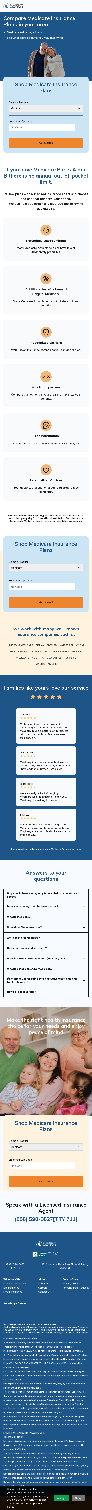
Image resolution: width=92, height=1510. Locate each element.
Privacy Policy (71, 1283)
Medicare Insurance (14, 1283)
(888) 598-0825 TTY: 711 (15, 1266)
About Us (43, 1283)
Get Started (46, 142)
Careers (42, 1287)
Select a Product (18, 102)
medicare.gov (10, 1351)
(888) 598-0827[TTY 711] (46, 1219)
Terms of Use (70, 1279)
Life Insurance (11, 1287)
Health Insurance (12, 1291)
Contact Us (44, 1291)
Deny (78, 1498)
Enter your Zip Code (20, 121)
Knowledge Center (14, 1303)
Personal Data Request (76, 1287)
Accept (61, 1498)
